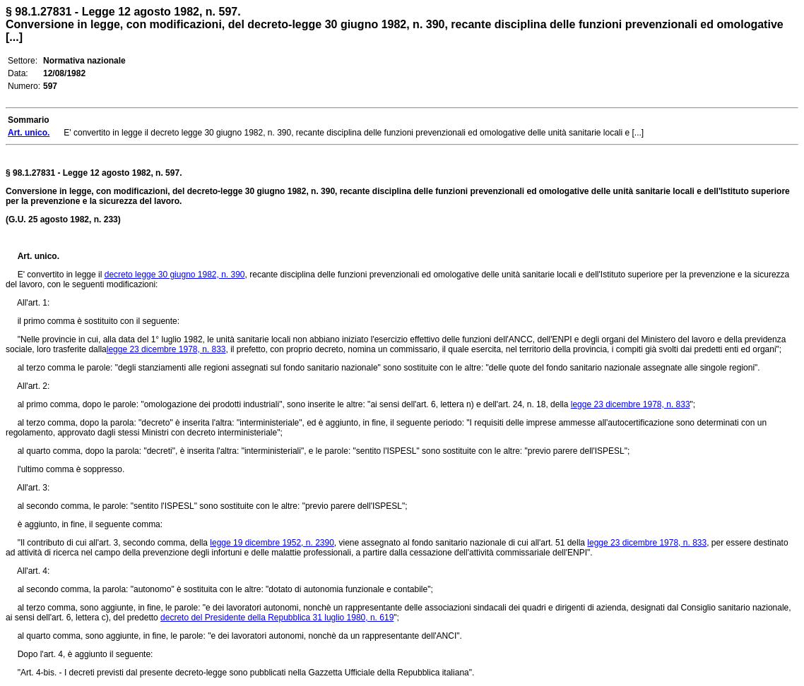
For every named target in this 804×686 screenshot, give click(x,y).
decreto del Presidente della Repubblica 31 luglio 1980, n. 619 (277, 617)
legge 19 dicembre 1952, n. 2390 (271, 543)
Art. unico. (38, 256)
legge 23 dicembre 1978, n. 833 (166, 349)
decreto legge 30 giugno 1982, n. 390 (175, 274)
